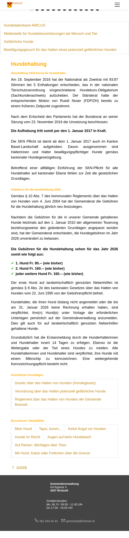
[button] (117, 5)
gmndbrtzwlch (80, 521)
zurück (21, 467)
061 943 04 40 (50, 521)
